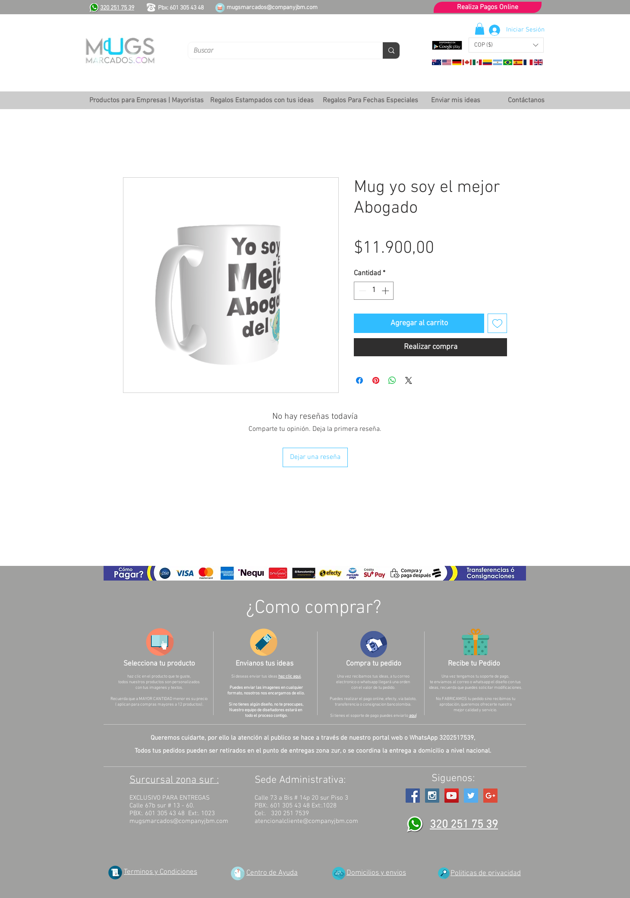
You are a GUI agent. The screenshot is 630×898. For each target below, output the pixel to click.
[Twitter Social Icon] (471, 795)
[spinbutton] (374, 290)
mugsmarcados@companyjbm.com (272, 7)
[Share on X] (408, 380)
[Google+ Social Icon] (490, 795)
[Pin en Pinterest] (376, 380)
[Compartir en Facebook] (359, 380)
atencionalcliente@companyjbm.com (306, 821)
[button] (506, 45)
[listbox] (506, 45)
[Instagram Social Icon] (432, 795)
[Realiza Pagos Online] (488, 7)
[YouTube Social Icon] (451, 795)
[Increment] (386, 290)
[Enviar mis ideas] (455, 100)
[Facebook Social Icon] (413, 795)
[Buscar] (279, 50)
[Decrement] (361, 290)
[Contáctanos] (526, 100)
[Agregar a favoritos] (497, 323)
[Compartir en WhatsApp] (392, 380)
